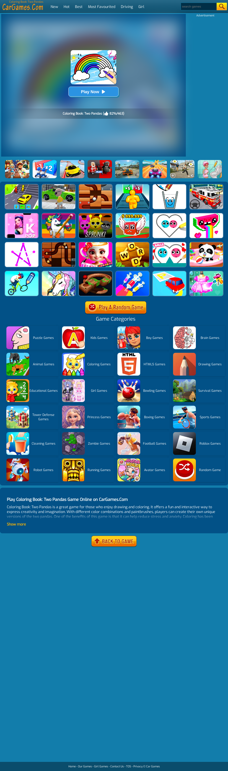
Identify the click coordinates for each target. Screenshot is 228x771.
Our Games (85, 766)
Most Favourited (101, 6)
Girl (141, 6)
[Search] (198, 6)
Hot (67, 6)
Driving (127, 6)
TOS (128, 766)
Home (72, 766)
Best (79, 6)
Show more (16, 524)
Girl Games (101, 766)
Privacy (137, 766)
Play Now (93, 92)
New (54, 6)
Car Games (153, 766)
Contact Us (117, 766)
